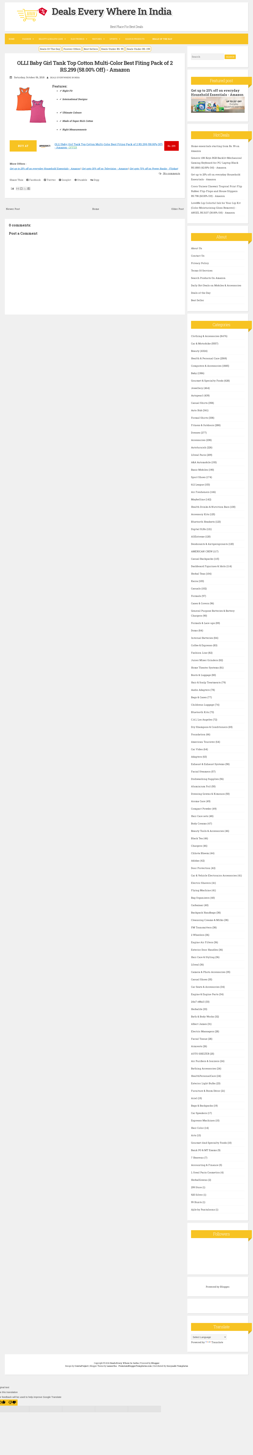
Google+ (65, 179)
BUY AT (23, 146)
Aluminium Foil (201, 786)
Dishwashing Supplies (205, 779)
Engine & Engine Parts (205, 994)
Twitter (50, 179)
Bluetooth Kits (200, 712)
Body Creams (199, 823)
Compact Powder (201, 808)
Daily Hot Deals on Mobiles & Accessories (216, 285)
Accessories (198, 440)
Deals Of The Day (50, 49)
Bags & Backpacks (202, 1105)
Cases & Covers (200, 603)
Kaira (195, 581)
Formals (196, 595)
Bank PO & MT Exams (204, 1150)
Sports (113, 39)
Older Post (177, 208)
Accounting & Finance (205, 1165)
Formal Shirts (200, 417)
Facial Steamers (201, 771)
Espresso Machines (203, 1120)
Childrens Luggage (203, 704)
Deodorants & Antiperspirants (209, 544)
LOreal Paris (199, 454)
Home (12, 39)
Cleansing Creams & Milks (207, 920)
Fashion (26, 39)
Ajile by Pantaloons (203, 1209)
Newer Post (13, 208)
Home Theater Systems (205, 667)
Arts (194, 1135)
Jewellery (197, 388)
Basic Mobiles (200, 469)
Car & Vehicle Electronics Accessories (214, 875)
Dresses (196, 432)
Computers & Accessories (206, 365)
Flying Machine (201, 890)
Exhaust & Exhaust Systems (208, 764)
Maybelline (198, 499)
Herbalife (197, 1009)
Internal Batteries (202, 637)
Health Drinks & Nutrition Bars (210, 506)
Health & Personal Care (205, 358)
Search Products (135, 39)
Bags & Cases (199, 697)
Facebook (33, 179)
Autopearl (197, 395)
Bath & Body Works (203, 1016)
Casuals (196, 588)
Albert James (199, 1024)
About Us (196, 248)
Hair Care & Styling (203, 957)
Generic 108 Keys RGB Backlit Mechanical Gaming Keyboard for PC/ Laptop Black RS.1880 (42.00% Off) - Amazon (216, 162)
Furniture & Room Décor (206, 1090)
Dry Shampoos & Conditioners (209, 727)
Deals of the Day (201, 292)
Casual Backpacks (202, 558)
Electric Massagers (203, 1031)
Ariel (194, 1098)
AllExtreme (198, 536)
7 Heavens (197, 1157)
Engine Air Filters (202, 942)
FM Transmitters (201, 927)
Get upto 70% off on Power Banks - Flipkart (154, 168)
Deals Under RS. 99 (112, 49)
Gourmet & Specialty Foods (207, 380)
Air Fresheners (200, 492)
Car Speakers (199, 1113)
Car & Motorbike (201, 343)
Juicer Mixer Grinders (205, 660)
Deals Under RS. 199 (138, 49)
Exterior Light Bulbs (203, 1083)
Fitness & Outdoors (203, 425)
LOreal (195, 964)
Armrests (197, 1046)
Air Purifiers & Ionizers (205, 1061)
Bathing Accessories (204, 1068)
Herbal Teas (198, 573)
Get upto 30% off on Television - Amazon (105, 168)
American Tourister (203, 741)
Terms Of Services (202, 270)
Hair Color (197, 1127)
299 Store (196, 1187)
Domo (194, 630)
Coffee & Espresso (202, 645)
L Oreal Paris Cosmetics (205, 1172)
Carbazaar (197, 905)
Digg (94, 179)
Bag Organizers (200, 897)
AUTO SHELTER (200, 1053)
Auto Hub (197, 410)
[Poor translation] (12, 1402)
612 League (198, 484)
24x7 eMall (198, 1001)
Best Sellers (91, 49)
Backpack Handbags (203, 912)
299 (171, 146)
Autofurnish (199, 447)
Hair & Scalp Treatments (206, 682)
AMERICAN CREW (202, 551)
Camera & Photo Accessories (208, 972)
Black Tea (197, 838)
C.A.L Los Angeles (202, 719)
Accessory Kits (200, 514)
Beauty (195, 350)
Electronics (77, 39)
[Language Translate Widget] (209, 1337)
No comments (171, 173)
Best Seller (197, 300)
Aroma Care (198, 801)
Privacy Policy (200, 263)
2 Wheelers (198, 934)
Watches (97, 39)
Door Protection (201, 868)
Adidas (195, 860)
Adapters (197, 756)
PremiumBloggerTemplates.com (135, 1366)
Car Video (197, 749)
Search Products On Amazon (208, 278)
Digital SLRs (199, 529)
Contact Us (197, 255)
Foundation (198, 734)
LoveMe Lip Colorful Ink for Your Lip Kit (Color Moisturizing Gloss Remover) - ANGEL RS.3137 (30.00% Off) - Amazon (216, 207)
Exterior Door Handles (205, 949)
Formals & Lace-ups (203, 623)
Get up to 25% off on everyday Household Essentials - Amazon (45, 168)
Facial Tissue (199, 1038)
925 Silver (197, 1194)
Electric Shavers (201, 882)
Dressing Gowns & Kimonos (208, 793)
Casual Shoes (199, 979)
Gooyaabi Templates (177, 1366)
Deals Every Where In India (112, 11)
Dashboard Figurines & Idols (208, 566)
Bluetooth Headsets (203, 521)
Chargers (197, 845)
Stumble (81, 179)
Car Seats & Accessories (205, 986)
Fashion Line (199, 652)
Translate (214, 1342)
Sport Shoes (198, 477)
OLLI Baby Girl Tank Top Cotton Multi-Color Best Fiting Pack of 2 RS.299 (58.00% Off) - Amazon (95, 66)
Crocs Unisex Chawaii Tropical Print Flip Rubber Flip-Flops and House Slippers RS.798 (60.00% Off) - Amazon (216, 191)
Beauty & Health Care (51, 39)
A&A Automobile (201, 462)
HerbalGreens (199, 1179)
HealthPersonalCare (204, 1075)
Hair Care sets (200, 816)
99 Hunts (196, 1202)
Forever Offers (72, 49)
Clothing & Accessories (205, 336)
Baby (194, 373)
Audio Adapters (200, 689)
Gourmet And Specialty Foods (209, 1142)
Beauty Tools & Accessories (208, 830)
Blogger (224, 1286)
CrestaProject (81, 1366)
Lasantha (112, 1366)
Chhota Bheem (200, 853)
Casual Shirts (199, 402)
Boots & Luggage (201, 675)
